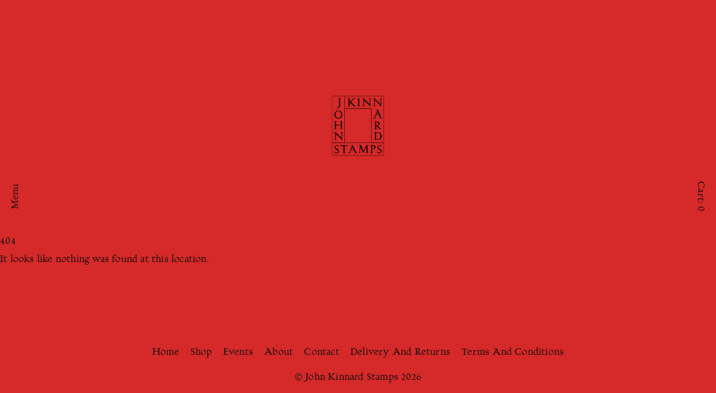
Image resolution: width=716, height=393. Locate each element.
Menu (16, 197)
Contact (321, 353)
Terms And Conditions (512, 353)
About (278, 353)
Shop (201, 353)
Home (166, 353)
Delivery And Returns (400, 353)
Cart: (700, 196)
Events (238, 353)
